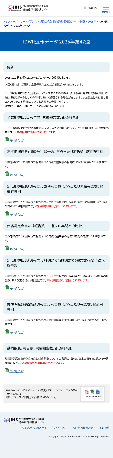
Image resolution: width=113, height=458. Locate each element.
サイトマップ (59, 427)
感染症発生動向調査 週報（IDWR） (58, 21)
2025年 (92, 21)
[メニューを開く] (106, 8)
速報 (82, 21)
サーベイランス (28, 21)
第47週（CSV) (16, 140)
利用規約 (105, 427)
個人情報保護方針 (83, 427)
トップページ (10, 21)
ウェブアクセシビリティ (34, 427)
